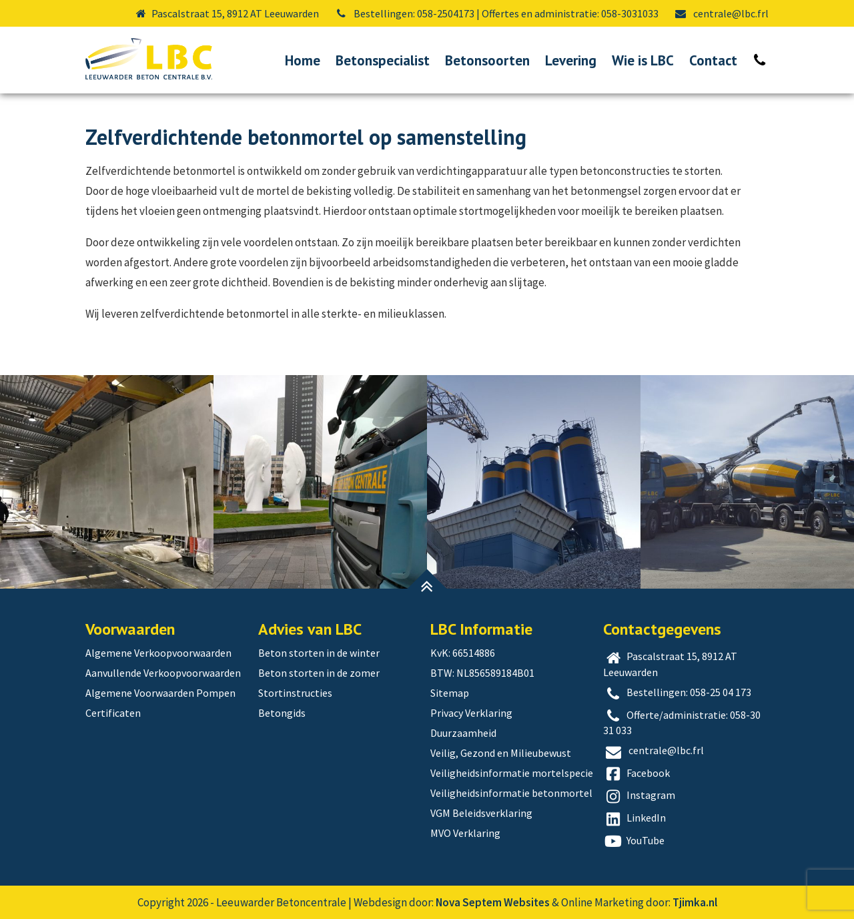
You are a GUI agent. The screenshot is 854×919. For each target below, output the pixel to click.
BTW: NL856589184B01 (482, 672)
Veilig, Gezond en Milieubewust (500, 752)
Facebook (637, 774)
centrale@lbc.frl (721, 13)
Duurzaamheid (463, 732)
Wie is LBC (643, 60)
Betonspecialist (383, 60)
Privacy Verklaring (471, 712)
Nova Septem (469, 902)
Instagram (640, 796)
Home (302, 60)
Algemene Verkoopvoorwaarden (158, 652)
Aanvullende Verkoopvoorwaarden (163, 672)
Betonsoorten (487, 60)
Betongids (282, 712)
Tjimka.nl (695, 902)
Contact (713, 60)
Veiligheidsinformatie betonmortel (511, 793)
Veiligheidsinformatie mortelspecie (511, 773)
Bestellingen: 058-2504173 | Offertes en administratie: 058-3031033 (496, 13)
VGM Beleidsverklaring (481, 813)
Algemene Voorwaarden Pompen (160, 692)
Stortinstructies (295, 692)
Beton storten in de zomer (319, 672)
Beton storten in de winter (319, 652)
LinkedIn (635, 819)
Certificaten (113, 712)
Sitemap (449, 692)
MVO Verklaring (465, 833)
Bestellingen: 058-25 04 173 (678, 693)
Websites (527, 902)
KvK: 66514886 (462, 652)
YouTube (634, 842)
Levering (570, 60)
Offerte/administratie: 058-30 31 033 (682, 722)
